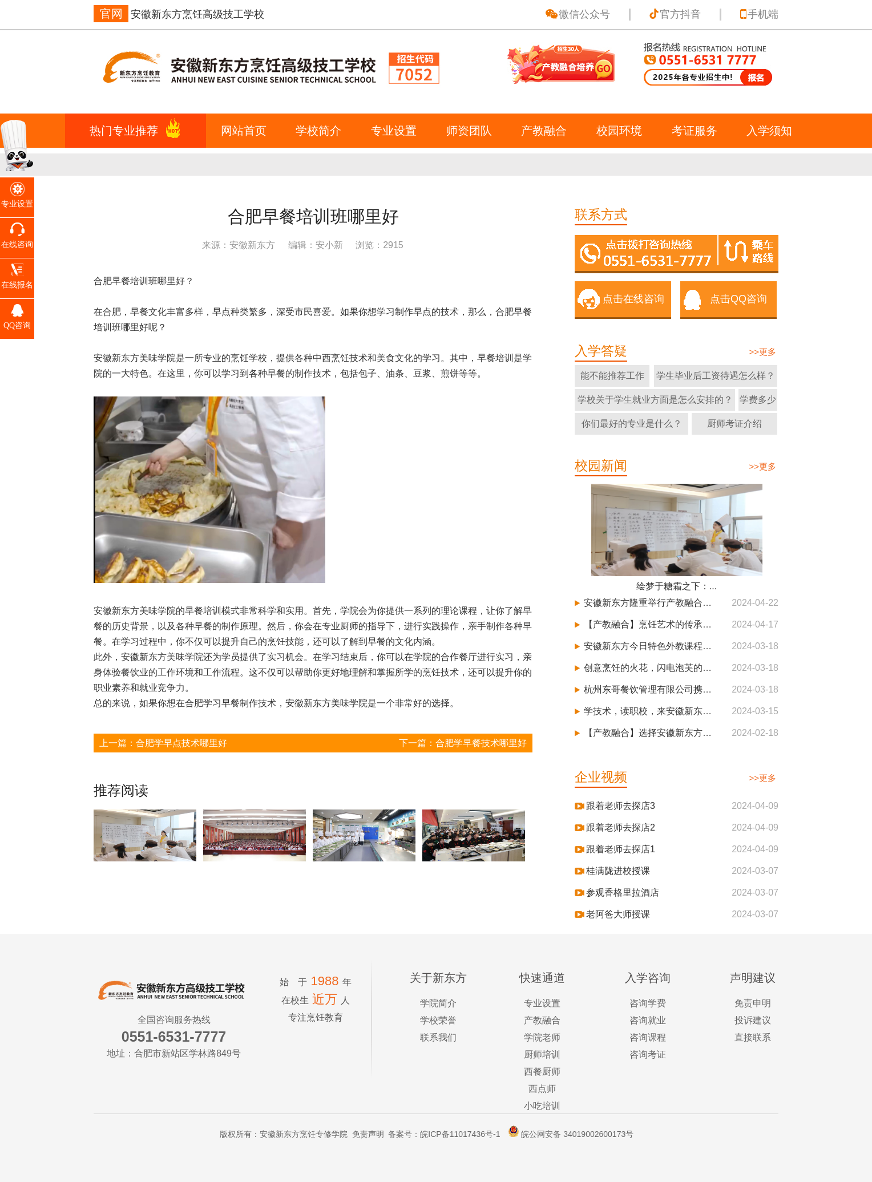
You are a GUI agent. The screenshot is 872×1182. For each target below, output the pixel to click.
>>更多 (762, 352)
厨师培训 (542, 1054)
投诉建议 (752, 1020)
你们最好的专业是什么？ (632, 423)
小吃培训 (542, 1106)
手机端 (763, 14)
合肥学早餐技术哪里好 (481, 743)
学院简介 (438, 1003)
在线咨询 (17, 244)
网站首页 (244, 130)
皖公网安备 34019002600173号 (567, 1134)
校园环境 (619, 130)
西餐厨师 (542, 1071)
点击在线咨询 (633, 299)
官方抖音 (680, 14)
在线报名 (17, 285)
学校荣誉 (438, 1020)
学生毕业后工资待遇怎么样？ (715, 375)
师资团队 (469, 130)
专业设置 (394, 130)
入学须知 (769, 130)
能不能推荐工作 (612, 375)
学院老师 (542, 1037)
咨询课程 (647, 1037)
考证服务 (694, 130)
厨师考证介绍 (734, 423)
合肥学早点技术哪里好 (181, 743)
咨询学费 (647, 1003)
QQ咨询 (17, 325)
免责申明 (752, 1003)
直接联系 (752, 1037)
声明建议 (753, 977)
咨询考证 (647, 1054)
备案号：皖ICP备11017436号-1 (444, 1134)
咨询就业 (647, 1020)
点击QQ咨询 (738, 299)
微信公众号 (584, 14)
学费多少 (758, 399)
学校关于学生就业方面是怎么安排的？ (655, 399)
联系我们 (438, 1037)
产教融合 (544, 130)
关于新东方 (438, 977)
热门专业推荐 (124, 130)
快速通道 (542, 977)
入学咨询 (648, 977)
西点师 (542, 1089)
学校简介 (318, 130)
